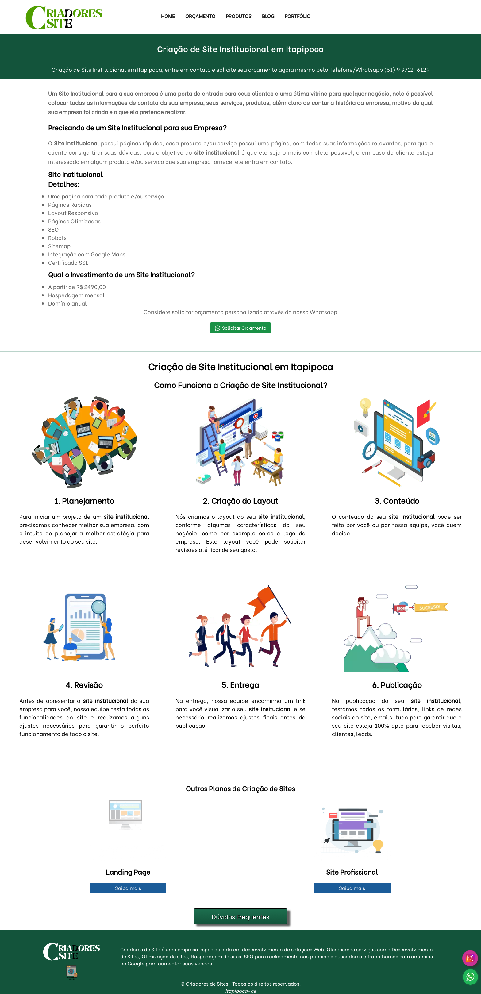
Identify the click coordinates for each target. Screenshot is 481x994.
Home (168, 15)
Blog (268, 15)
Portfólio (297, 15)
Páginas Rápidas (70, 204)
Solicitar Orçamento (241, 327)
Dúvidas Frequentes (240, 916)
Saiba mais (128, 887)
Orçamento (200, 15)
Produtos (239, 15)
